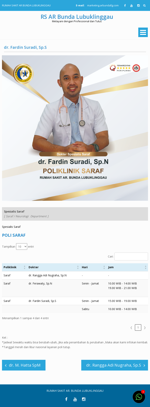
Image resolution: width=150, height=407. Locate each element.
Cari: (110, 256)
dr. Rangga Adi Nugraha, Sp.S (113, 365)
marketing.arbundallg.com (103, 5)
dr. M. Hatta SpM (25, 365)
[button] (24, 267)
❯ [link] (145, 327)
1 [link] (138, 327)
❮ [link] (131, 327)
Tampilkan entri (18, 246)
